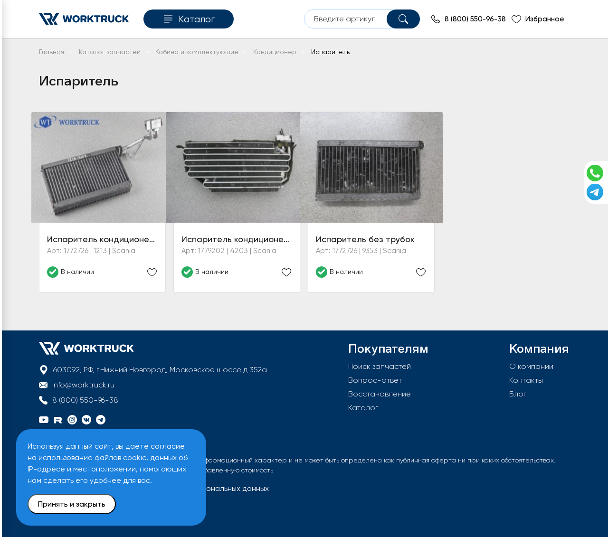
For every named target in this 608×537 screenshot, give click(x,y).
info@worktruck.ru (83, 384)
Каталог (363, 407)
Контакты (526, 380)
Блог (517, 393)
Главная (51, 52)
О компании (531, 366)
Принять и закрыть (71, 504)
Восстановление (379, 393)
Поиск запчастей (379, 366)
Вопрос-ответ (375, 380)
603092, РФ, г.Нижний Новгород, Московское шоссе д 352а (160, 369)
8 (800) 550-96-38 (85, 400)
